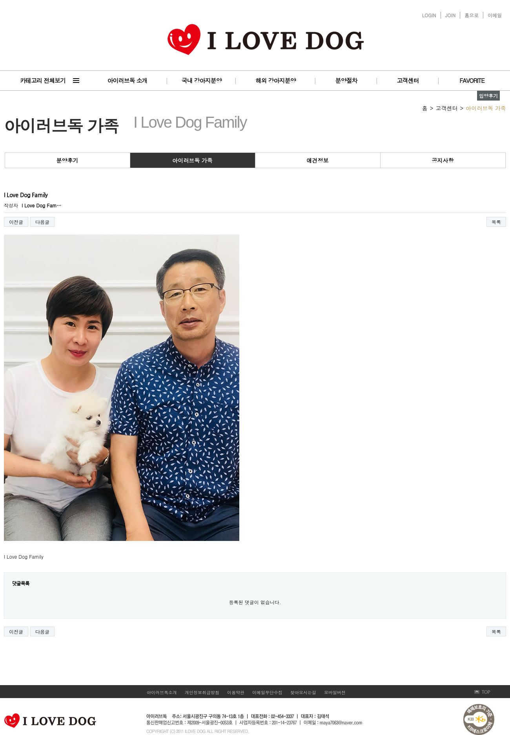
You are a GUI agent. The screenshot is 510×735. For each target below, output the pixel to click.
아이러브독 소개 (127, 80)
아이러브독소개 (162, 692)
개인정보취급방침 (202, 692)
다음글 (42, 221)
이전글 (16, 221)
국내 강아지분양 (201, 80)
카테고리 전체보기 (43, 80)
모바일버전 (335, 692)
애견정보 (318, 160)
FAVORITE (471, 80)
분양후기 (67, 160)
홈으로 (471, 15)
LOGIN (429, 15)
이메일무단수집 (267, 692)
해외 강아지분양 (275, 80)
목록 (496, 221)
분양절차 (346, 80)
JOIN (450, 15)
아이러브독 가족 (192, 160)
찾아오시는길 (303, 692)
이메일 (495, 15)
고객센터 (408, 80)
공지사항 (443, 160)
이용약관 (235, 692)
